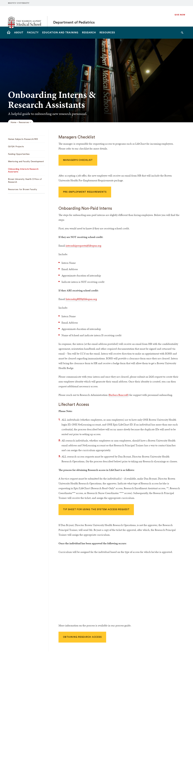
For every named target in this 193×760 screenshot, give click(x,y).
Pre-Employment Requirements (85, 192)
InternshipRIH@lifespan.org (81, 299)
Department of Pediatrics (74, 16)
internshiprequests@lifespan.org (83, 245)
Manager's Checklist (78, 160)
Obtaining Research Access (82, 637)
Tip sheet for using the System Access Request (96, 509)
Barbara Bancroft (118, 395)
